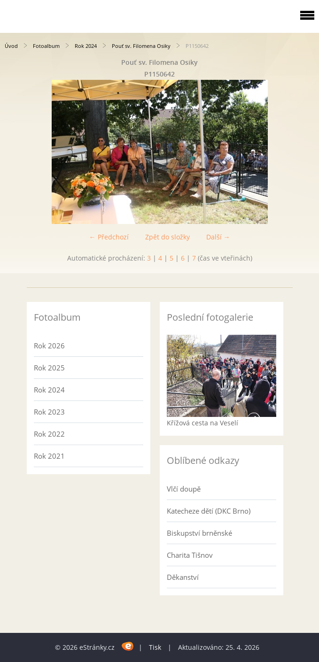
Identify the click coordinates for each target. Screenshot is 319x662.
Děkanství (183, 577)
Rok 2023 (49, 411)
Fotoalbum (46, 45)
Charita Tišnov (190, 555)
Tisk (155, 647)
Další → (218, 236)
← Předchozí (109, 236)
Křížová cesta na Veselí (202, 422)
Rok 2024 (86, 45)
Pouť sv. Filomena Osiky (141, 45)
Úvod (11, 45)
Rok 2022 (49, 434)
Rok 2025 (49, 367)
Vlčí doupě (184, 488)
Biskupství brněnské (199, 533)
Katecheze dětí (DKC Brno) (208, 511)
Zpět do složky (167, 236)
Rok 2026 (49, 345)
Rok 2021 (49, 456)
